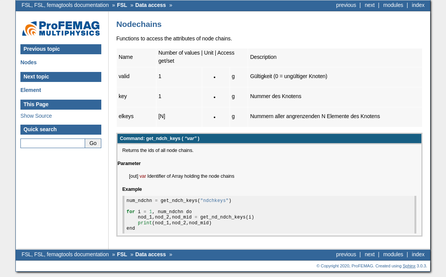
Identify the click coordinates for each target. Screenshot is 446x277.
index (418, 5)
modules (393, 5)
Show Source (36, 116)
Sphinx (409, 266)
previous (346, 5)
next (370, 5)
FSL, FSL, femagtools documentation (65, 5)
